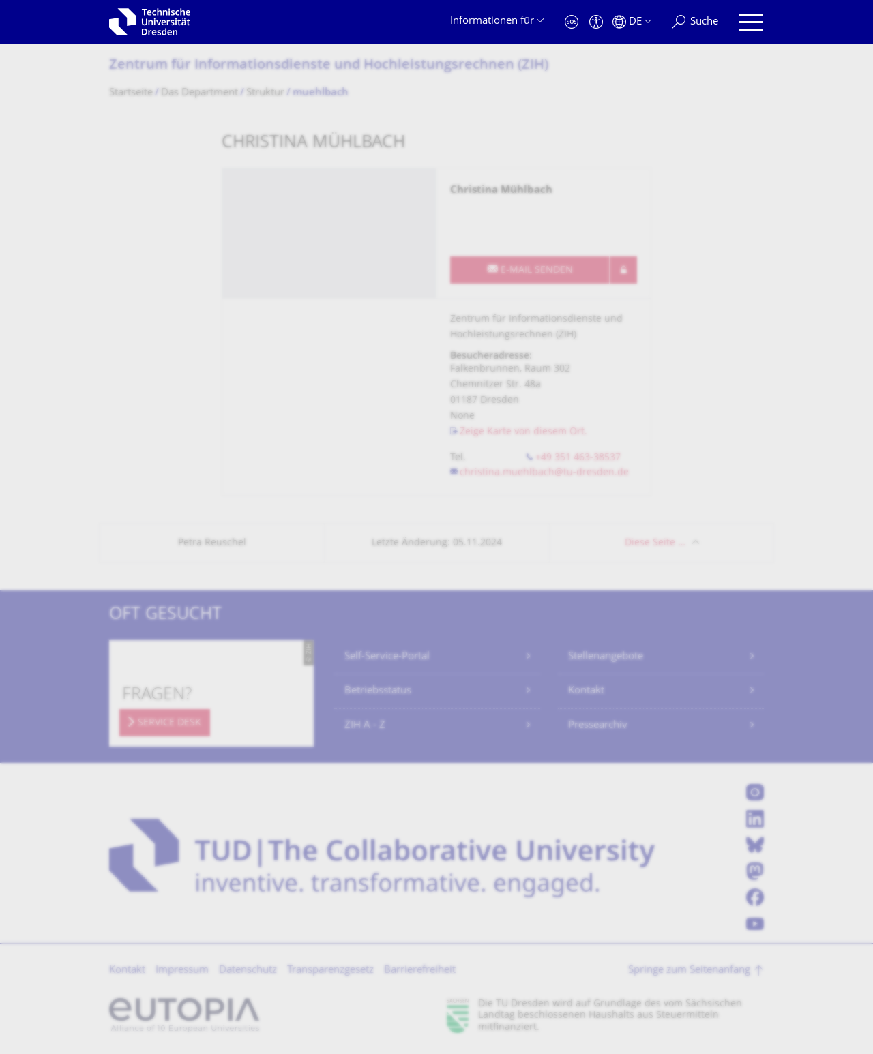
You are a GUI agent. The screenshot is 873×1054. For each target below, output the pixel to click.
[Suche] (695, 22)
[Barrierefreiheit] (596, 22)
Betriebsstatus (377, 691)
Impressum (182, 970)
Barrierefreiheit (420, 970)
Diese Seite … (655, 543)
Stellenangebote (605, 657)
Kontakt (586, 691)
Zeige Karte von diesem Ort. (523, 431)
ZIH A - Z (364, 726)
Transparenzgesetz (330, 970)
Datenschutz (248, 970)
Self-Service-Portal (387, 657)
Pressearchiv (597, 726)
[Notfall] (571, 22)
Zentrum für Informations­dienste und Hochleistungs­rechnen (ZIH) (328, 65)
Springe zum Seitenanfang (689, 970)
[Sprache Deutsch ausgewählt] (631, 22)
